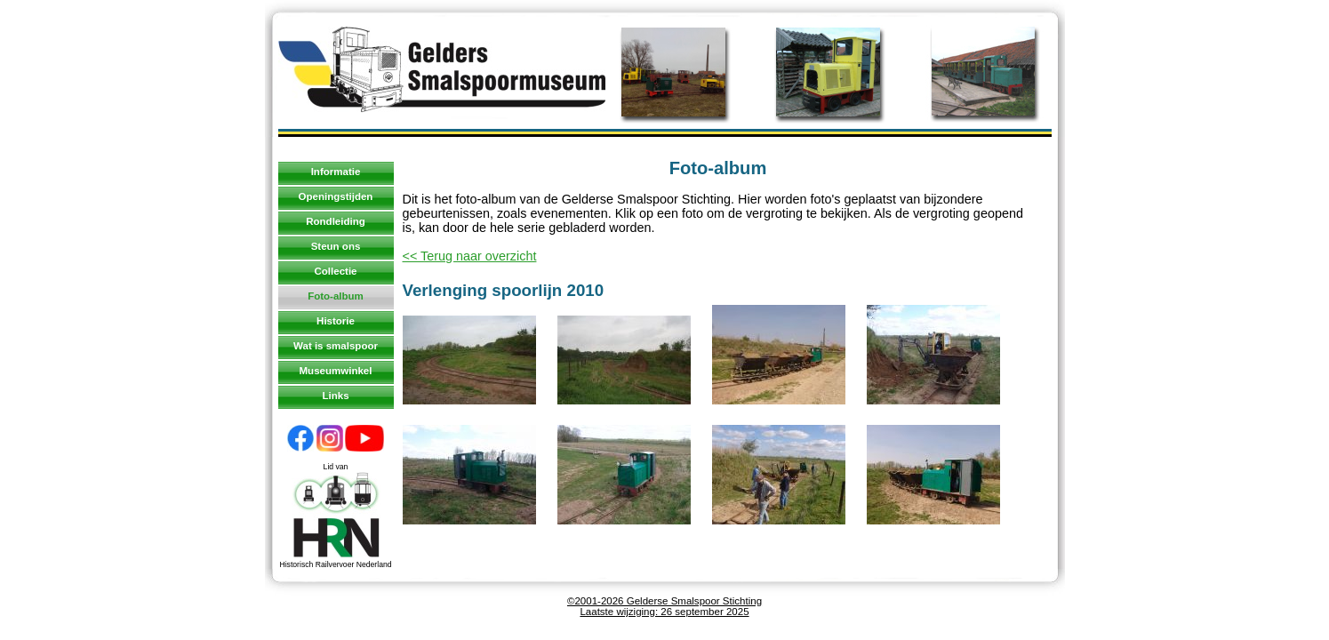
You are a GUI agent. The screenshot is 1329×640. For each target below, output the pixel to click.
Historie (335, 321)
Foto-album (336, 296)
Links (335, 395)
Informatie (336, 171)
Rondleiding (335, 221)
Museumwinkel (336, 370)
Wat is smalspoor (335, 345)
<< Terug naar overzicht (470, 256)
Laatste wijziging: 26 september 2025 (664, 611)
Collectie (336, 271)
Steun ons (336, 246)
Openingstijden (336, 196)
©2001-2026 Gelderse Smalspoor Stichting (664, 601)
